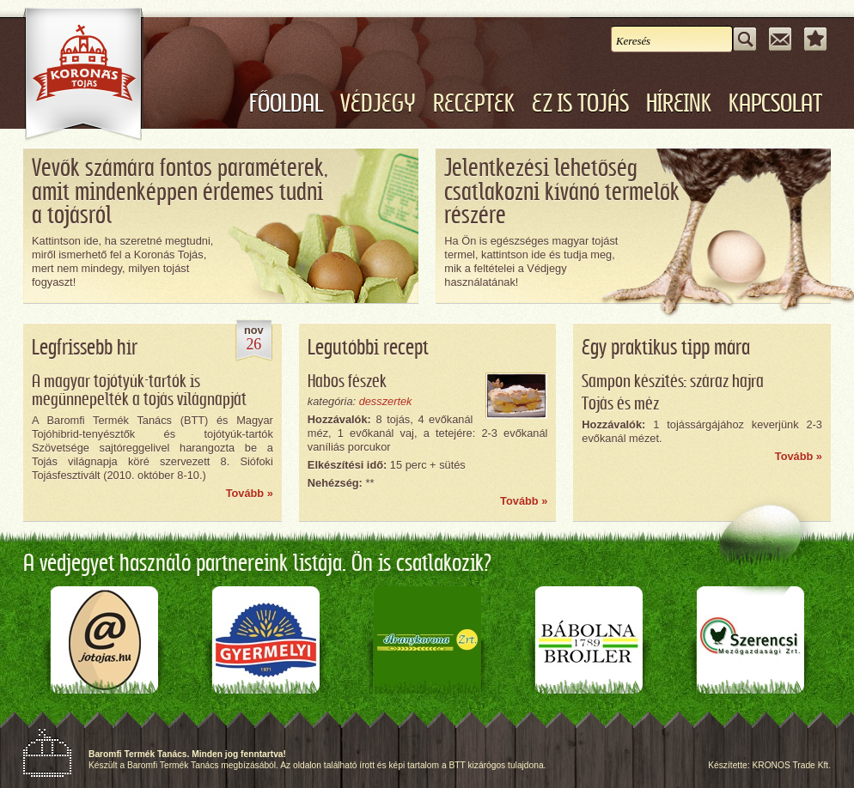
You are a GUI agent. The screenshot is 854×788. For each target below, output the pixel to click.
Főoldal (286, 103)
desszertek (385, 401)
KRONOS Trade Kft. (791, 765)
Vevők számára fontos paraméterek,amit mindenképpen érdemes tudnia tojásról (179, 192)
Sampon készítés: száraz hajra (673, 381)
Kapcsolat (775, 103)
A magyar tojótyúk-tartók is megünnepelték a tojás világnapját (139, 391)
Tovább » (249, 493)
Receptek (474, 103)
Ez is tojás (580, 103)
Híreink (678, 103)
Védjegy (378, 103)
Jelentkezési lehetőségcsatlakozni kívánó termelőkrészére (562, 192)
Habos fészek (347, 381)
